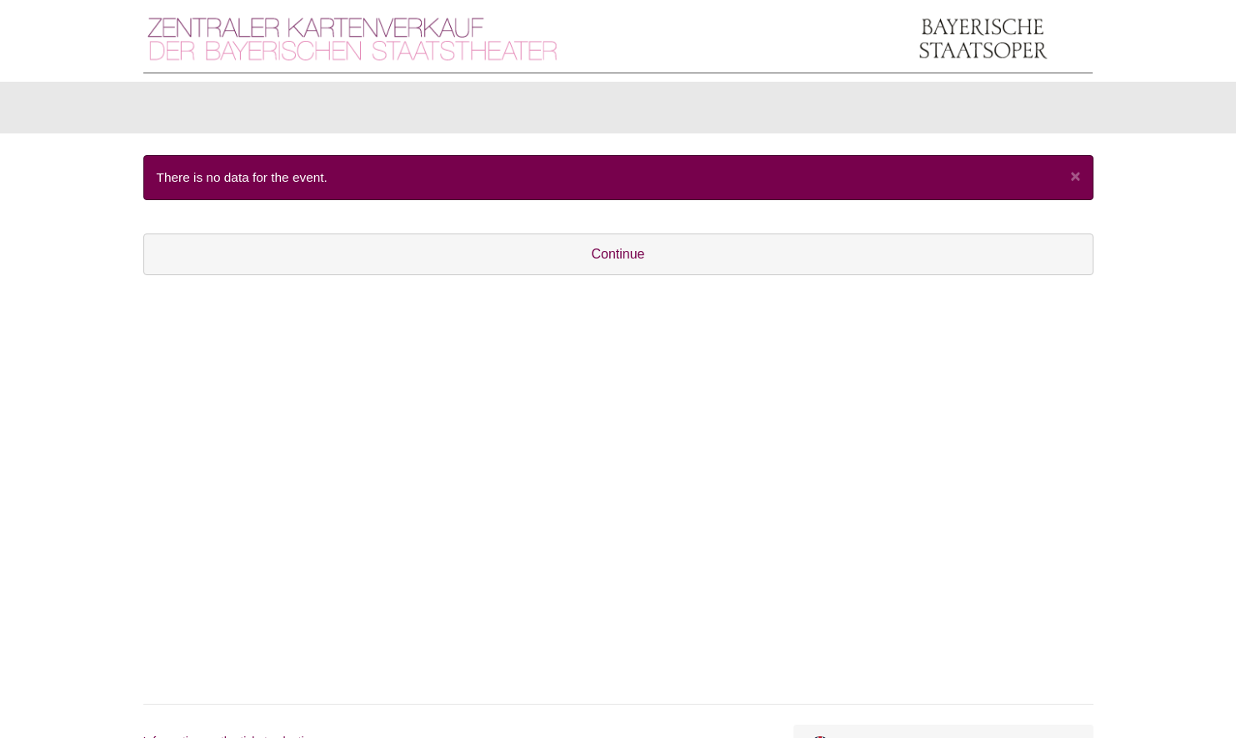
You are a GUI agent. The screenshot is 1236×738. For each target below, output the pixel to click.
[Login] (907, 112)
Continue (617, 262)
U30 (573, 111)
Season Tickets (478, 111)
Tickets (186, 111)
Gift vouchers (355, 111)
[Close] (1075, 184)
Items (261, 111)
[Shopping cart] (1019, 112)
